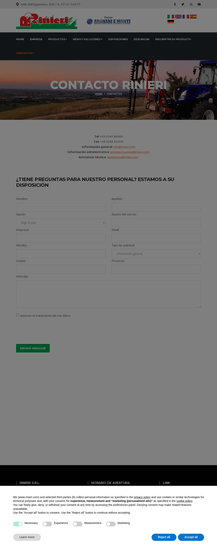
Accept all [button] (191, 537)
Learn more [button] (27, 537)
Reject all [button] (164, 537)
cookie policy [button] (184, 500)
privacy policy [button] (142, 497)
